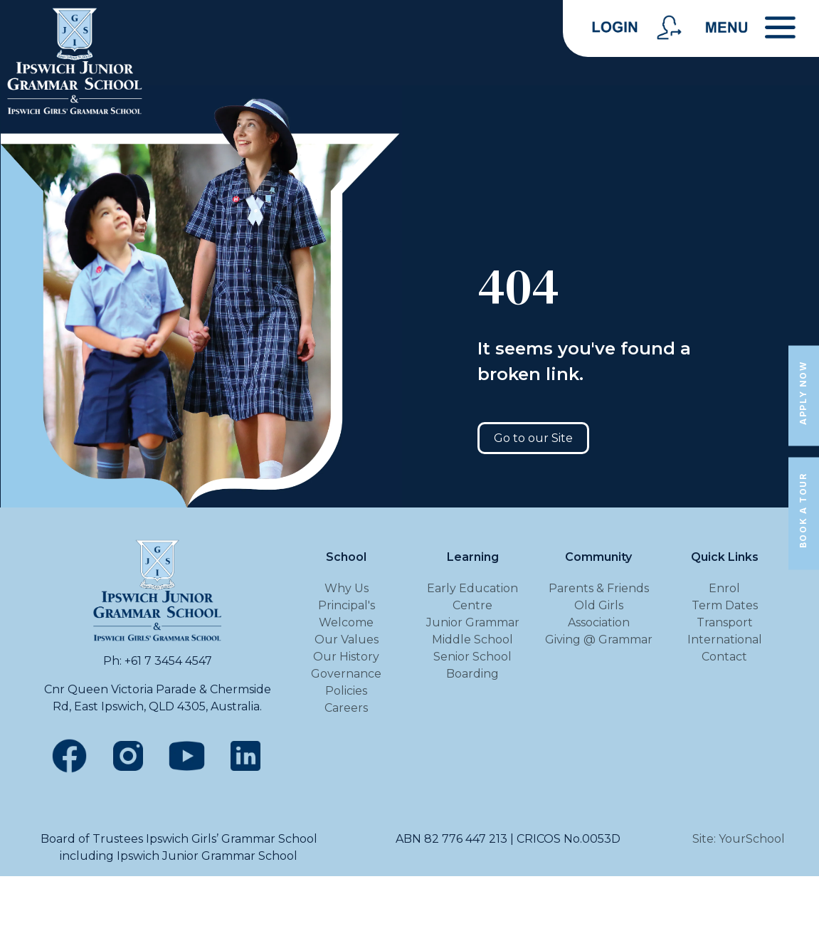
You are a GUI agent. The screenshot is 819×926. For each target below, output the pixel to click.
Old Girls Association (599, 614)
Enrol (724, 588)
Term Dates (725, 605)
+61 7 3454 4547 (168, 661)
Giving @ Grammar (598, 639)
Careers (346, 708)
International (724, 639)
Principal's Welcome (346, 614)
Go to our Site (533, 438)
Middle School (472, 639)
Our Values (347, 639)
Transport (725, 622)
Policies (346, 691)
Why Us (346, 588)
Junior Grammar (472, 622)
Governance (346, 673)
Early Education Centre (472, 597)
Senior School (472, 656)
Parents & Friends (599, 588)
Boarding (472, 673)
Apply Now (803, 392)
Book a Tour (803, 510)
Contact (724, 656)
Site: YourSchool (738, 839)
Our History (346, 656)
